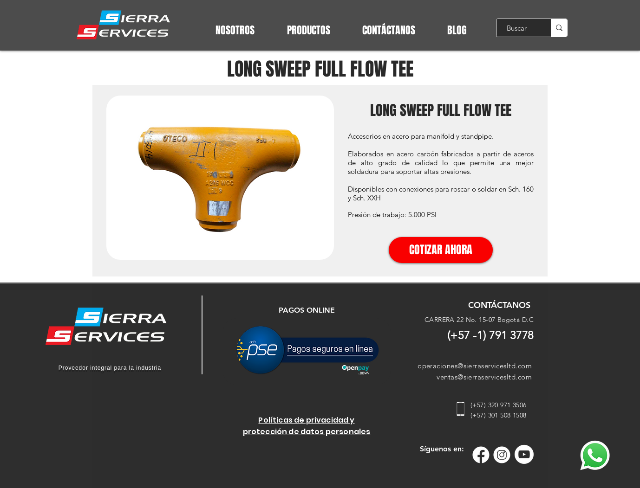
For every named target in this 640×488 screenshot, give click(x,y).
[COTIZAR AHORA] (441, 250)
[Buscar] (516, 28)
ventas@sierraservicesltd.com (484, 376)
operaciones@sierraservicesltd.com (475, 365)
